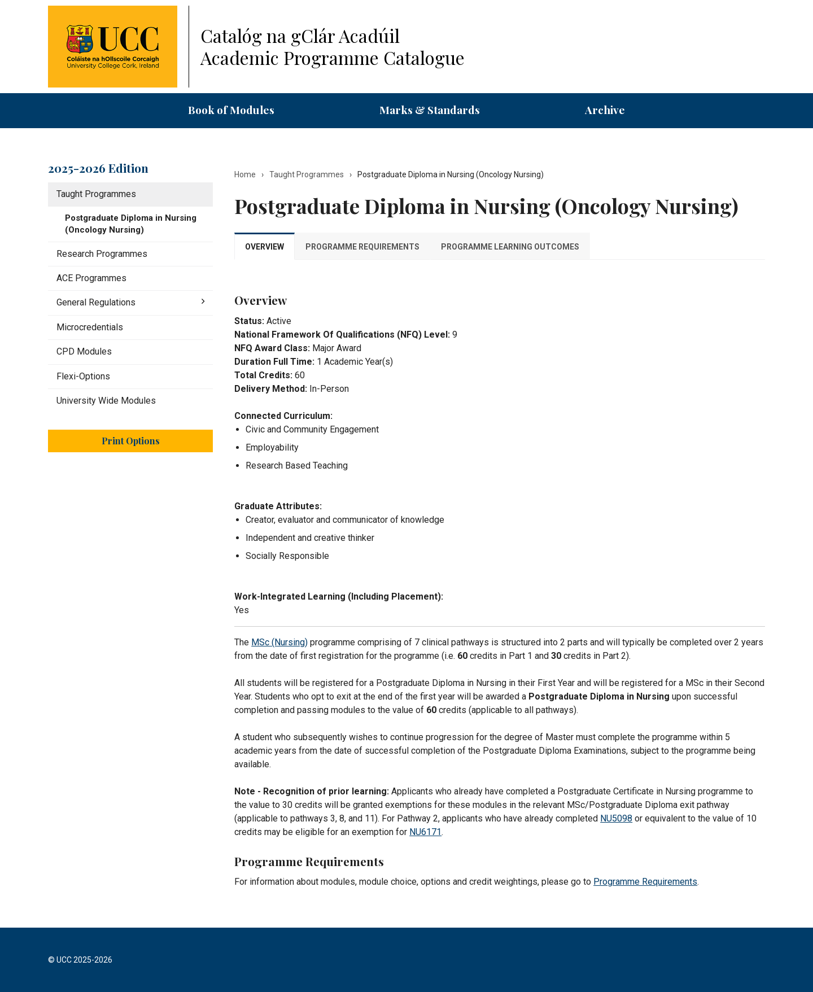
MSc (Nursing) (279, 642)
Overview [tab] (264, 246)
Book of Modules (231, 109)
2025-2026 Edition (98, 168)
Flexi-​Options (83, 376)
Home (245, 174)
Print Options (131, 441)
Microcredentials (89, 327)
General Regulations (96, 302)
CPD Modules (84, 351)
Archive (605, 109)
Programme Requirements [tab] (362, 246)
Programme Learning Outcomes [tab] (510, 246)
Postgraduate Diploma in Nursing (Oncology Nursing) (130, 224)
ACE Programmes (91, 278)
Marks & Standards (429, 109)
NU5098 (616, 818)
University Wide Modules (106, 400)
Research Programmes (101, 253)
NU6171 (425, 832)
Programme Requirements (645, 881)
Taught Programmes (96, 194)
